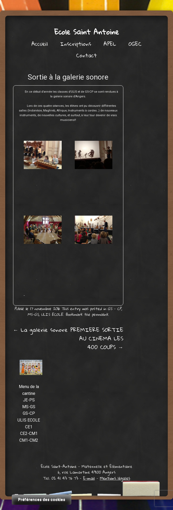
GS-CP (29, 413)
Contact (86, 55)
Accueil (39, 44)
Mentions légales (115, 478)
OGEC (135, 44)
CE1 (28, 426)
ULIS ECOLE (52, 314)
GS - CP (114, 308)
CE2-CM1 (29, 433)
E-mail (89, 478)
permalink (100, 314)
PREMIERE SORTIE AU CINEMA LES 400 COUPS (96, 338)
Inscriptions (75, 44)
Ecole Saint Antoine (86, 31)
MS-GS (33, 314)
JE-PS (29, 399)
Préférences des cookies (41, 499)
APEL (109, 44)
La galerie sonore (40, 329)
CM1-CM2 (28, 440)
